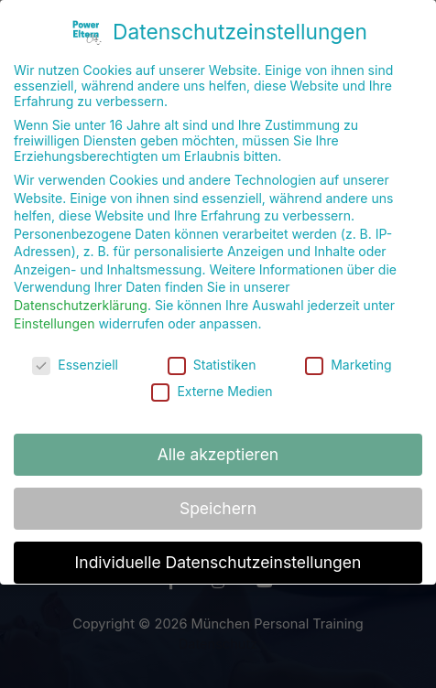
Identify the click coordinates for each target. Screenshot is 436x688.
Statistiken (212, 356)
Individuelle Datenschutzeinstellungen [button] (218, 554)
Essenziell (75, 356)
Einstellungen (54, 315)
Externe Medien (211, 383)
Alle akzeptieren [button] (218, 447)
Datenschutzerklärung (80, 298)
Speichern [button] (218, 501)
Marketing (348, 356)
